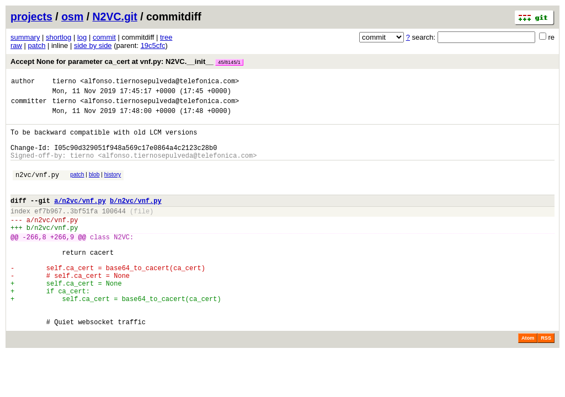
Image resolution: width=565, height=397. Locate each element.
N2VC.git (115, 16)
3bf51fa (84, 230)
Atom (527, 381)
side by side (93, 45)
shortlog (58, 37)
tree (166, 37)
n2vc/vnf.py (37, 189)
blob (94, 188)
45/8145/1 (229, 62)
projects (31, 16)
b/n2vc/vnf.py (136, 218)
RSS (546, 381)
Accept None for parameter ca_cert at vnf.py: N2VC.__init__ (126, 61)
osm (72, 16)
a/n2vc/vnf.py (80, 218)
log (82, 37)
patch (37, 45)
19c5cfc (153, 45)
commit (104, 37)
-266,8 (34, 261)
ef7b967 (48, 230)
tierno (64, 82)
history (112, 188)
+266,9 (62, 261)
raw (16, 45)
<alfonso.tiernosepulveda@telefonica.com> (159, 82)
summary (25, 37)
